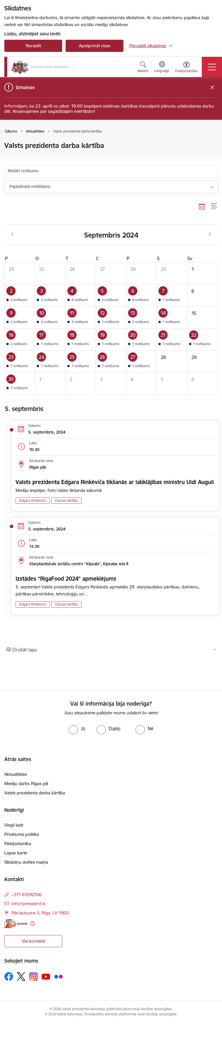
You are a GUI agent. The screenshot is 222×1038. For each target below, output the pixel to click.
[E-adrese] (15, 923)
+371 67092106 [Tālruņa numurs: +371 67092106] (27, 894)
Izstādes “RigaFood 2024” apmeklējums (66, 578)
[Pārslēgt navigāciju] (212, 67)
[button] (20, 296)
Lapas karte (15, 853)
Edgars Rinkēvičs (32, 500)
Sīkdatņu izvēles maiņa (26, 862)
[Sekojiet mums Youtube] (46, 976)
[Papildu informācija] (32, 923)
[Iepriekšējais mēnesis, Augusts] (12, 234)
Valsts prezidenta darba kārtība (34, 793)
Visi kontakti (33, 941)
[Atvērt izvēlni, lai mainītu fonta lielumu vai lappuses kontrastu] (186, 68)
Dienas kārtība (66, 500)
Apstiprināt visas (94, 45)
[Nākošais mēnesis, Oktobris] (210, 234)
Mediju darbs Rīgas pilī (26, 783)
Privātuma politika (21, 834)
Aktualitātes (15, 774)
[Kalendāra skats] (202, 206)
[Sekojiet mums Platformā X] (21, 976)
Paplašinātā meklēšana (30, 186)
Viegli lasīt (13, 825)
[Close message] (212, 87)
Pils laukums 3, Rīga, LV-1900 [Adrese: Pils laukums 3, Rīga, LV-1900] (40, 913)
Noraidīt (33, 45)
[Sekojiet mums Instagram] (33, 976)
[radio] (77, 728)
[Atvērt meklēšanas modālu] (143, 68)
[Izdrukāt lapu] (111, 649)
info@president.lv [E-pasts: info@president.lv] (28, 903)
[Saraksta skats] (214, 206)
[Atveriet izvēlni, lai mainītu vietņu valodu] (161, 67)
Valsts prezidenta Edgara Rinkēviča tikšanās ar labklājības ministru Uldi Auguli (115, 482)
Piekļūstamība (17, 843)
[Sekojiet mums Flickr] (58, 976)
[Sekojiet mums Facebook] (8, 976)
